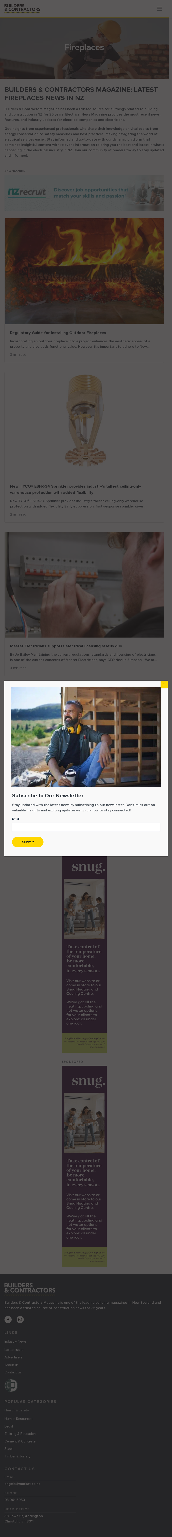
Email (16, 819)
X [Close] (164, 684)
